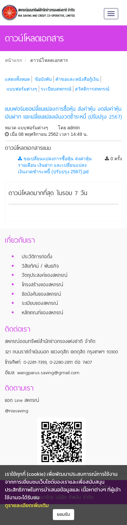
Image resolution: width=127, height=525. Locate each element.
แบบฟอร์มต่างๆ (22, 89)
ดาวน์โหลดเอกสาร (49, 60)
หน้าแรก (13, 60)
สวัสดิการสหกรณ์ (92, 89)
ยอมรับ (63, 514)
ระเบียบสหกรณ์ (56, 89)
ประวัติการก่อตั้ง (37, 256)
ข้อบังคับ (43, 79)
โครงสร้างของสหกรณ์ (42, 284)
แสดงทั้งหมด (17, 79)
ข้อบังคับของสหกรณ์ (41, 294)
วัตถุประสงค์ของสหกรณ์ (44, 275)
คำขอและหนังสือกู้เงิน (77, 79)
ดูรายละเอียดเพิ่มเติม (27, 505)
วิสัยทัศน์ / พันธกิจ (40, 266)
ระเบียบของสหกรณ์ (40, 303)
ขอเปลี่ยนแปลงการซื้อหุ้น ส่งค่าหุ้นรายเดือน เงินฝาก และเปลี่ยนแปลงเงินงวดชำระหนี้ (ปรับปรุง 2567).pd (55, 165)
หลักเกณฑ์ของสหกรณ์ (42, 312)
